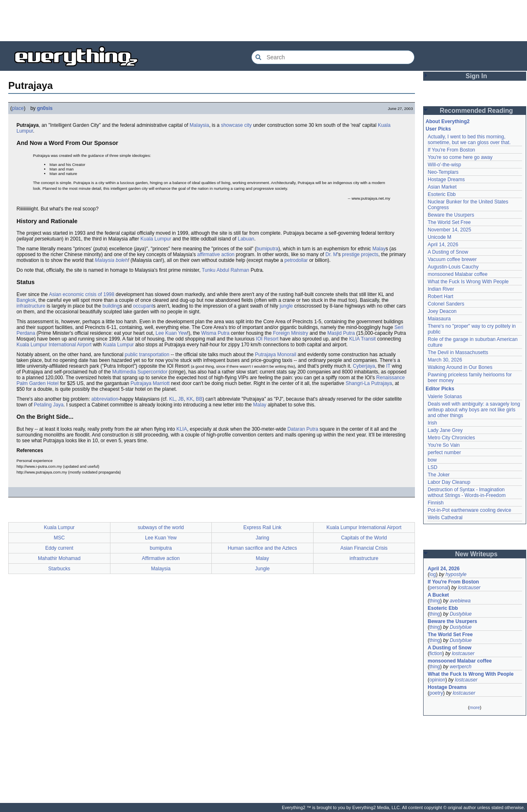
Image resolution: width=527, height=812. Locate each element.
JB (181, 399)
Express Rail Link (262, 527)
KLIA (181, 429)
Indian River (441, 289)
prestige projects (360, 254)
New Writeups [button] (476, 554)
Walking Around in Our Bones (460, 367)
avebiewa (460, 601)
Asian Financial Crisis (364, 548)
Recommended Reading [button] (476, 110)
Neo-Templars (443, 172)
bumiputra (267, 249)
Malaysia (199, 125)
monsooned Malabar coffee (457, 274)
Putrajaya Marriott (150, 383)
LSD (432, 467)
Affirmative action (161, 558)
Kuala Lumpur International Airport (53, 345)
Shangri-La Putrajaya (369, 383)
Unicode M (439, 237)
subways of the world (161, 527)
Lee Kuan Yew (171, 333)
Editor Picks (440, 389)
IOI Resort (267, 339)
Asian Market (442, 187)
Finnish (436, 503)
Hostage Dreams (446, 179)
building (111, 306)
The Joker (439, 475)
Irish (432, 423)
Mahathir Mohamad (59, 558)
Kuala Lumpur (156, 239)
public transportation (147, 354)
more (474, 707)
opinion (437, 680)
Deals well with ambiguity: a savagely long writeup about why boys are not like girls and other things (474, 409)
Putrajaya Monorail (275, 354)
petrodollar (296, 260)
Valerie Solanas (445, 396)
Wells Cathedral (445, 517)
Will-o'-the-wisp (444, 165)
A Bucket (438, 595)
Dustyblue (460, 614)
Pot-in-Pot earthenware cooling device (469, 510)
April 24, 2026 (443, 569)
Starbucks (59, 569)
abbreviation (104, 399)
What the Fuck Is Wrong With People (468, 282)
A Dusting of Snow (448, 252)
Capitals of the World (364, 538)
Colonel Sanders (446, 304)
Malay (379, 249)
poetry (436, 693)
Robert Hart (440, 296)
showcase (232, 125)
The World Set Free (449, 222)
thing (434, 601)
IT (388, 366)
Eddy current (59, 548)
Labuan (246, 239)
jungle (286, 306)
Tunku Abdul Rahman (225, 270)
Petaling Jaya (48, 405)
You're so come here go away (460, 157)
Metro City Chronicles (451, 438)
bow (432, 460)
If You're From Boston (451, 150)
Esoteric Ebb (442, 194)
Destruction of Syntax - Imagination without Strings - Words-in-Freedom (467, 492)
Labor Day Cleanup (449, 482)
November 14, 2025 (449, 230)
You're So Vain (444, 445)
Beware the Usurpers (451, 215)
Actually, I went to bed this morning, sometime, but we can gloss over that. (469, 139)
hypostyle (455, 574)
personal (438, 587)
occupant (143, 306)
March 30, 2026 (445, 360)
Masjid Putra (341, 333)
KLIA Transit (362, 339)
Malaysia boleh (111, 260)
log (432, 574)
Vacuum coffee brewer (452, 259)
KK (190, 399)
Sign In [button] (476, 75)
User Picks (438, 129)
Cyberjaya (364, 366)
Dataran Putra (302, 429)
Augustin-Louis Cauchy (453, 267)
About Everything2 (448, 121)
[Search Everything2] (333, 57)
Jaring (262, 538)
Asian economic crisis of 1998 (82, 294)
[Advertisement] (264, 20)
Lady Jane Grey (445, 430)
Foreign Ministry (290, 333)
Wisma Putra (215, 333)
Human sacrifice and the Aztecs (262, 548)
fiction (435, 653)
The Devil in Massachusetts (458, 352)
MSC (59, 538)
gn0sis (45, 108)
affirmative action (216, 254)
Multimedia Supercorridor (139, 372)
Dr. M (331, 254)
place (18, 108)
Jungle (262, 569)
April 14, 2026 (443, 244)
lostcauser (469, 587)
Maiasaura (439, 319)
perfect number (444, 452)
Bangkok (26, 300)
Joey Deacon (442, 311)
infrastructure (30, 306)
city (248, 125)
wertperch (460, 667)
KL (172, 399)
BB (199, 399)
